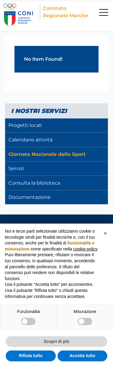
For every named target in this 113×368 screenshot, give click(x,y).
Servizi (16, 168)
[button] (105, 233)
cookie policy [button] (85, 249)
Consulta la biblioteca (34, 183)
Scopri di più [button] (56, 341)
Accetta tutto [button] (82, 355)
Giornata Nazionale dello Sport (47, 154)
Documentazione (29, 197)
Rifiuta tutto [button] (30, 355)
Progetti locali (25, 125)
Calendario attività (30, 140)
